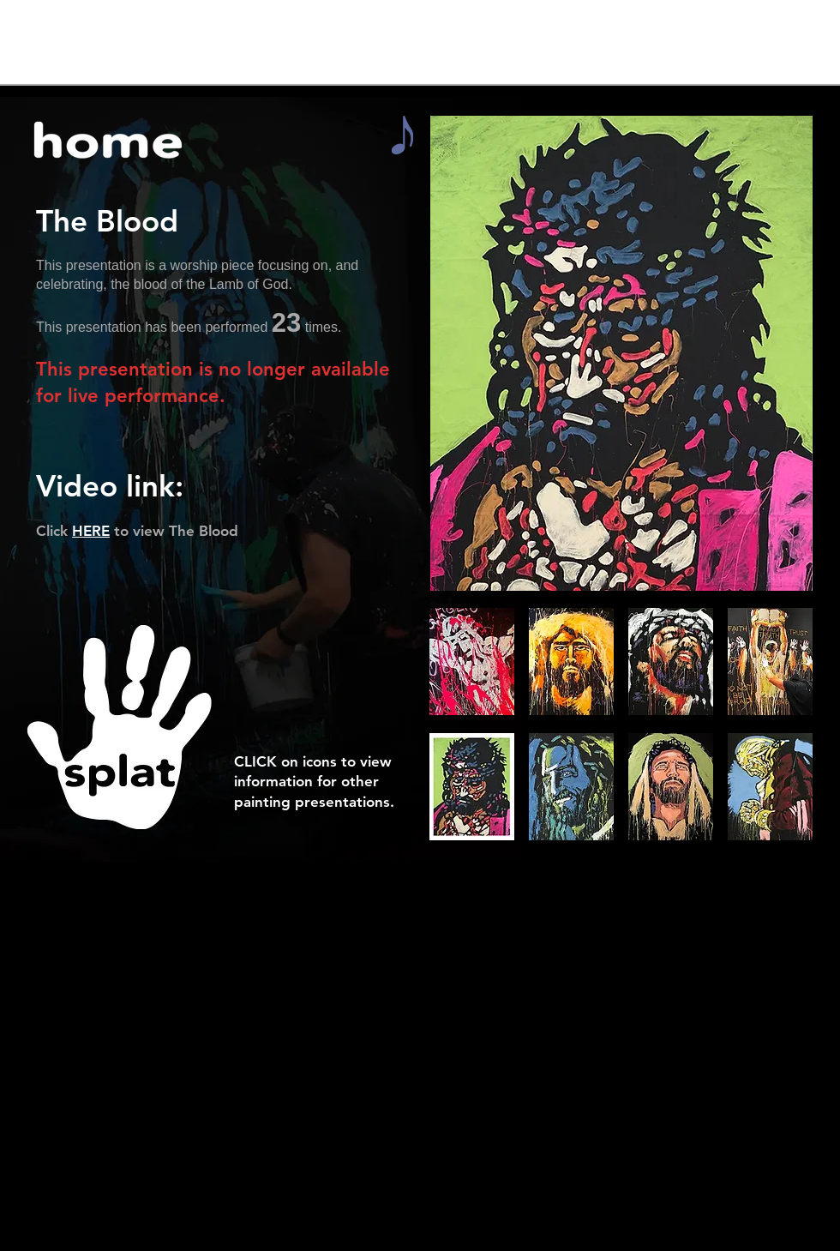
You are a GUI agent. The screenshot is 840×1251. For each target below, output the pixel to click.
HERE (91, 530)
